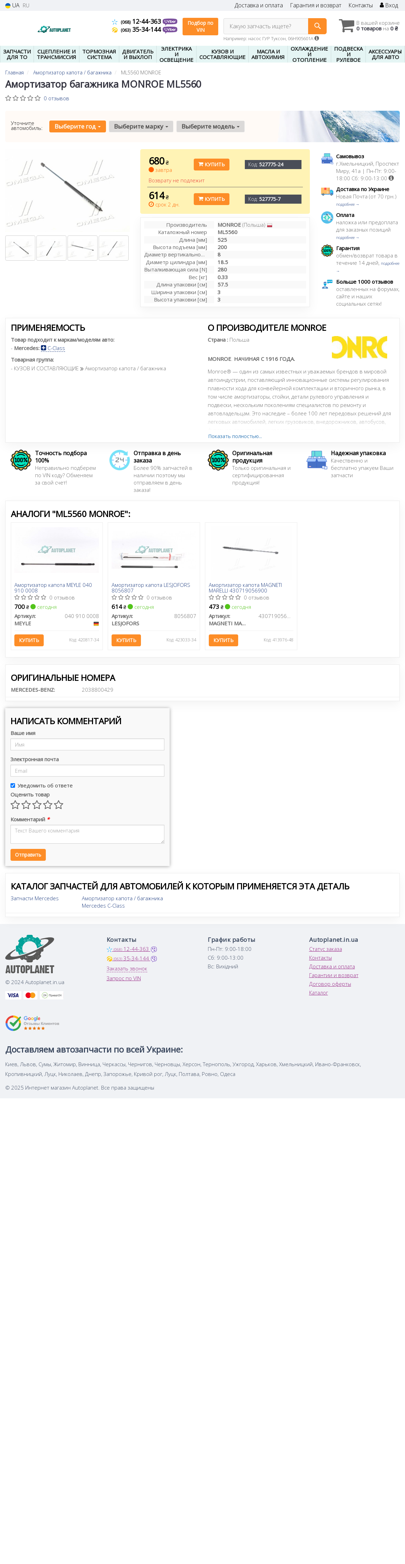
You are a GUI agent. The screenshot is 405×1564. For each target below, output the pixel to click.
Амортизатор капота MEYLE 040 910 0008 (53, 587)
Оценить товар (30, 794)
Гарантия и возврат (315, 5)
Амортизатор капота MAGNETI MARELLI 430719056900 (245, 587)
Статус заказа (325, 949)
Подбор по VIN (200, 26)
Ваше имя (22, 733)
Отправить (28, 855)
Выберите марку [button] (141, 126)
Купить (211, 164)
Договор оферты (330, 984)
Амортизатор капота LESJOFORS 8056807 (151, 587)
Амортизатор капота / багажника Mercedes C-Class (122, 902)
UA (12, 5)
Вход (389, 5)
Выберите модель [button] (211, 126)
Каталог (318, 992)
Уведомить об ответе (41, 785)
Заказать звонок (127, 968)
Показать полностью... (235, 436)
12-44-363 (137, 21)
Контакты (360, 5)
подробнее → (348, 204)
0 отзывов (56, 98)
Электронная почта (34, 759)
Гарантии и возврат (333, 975)
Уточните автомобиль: (27, 125)
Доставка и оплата (259, 5)
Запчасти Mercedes (35, 898)
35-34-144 (137, 29)
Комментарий (29, 819)
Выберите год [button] (78, 126)
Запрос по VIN (124, 978)
